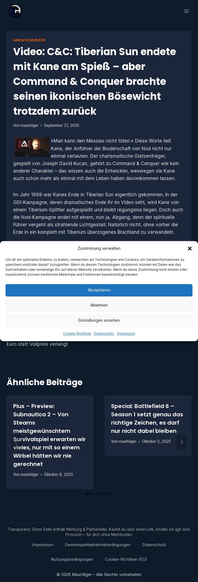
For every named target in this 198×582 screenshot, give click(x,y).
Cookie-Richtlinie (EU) (126, 559)
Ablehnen (99, 306)
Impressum (126, 334)
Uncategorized (29, 40)
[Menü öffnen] (186, 11)
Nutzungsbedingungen (72, 559)
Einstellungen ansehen (99, 321)
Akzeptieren (99, 290)
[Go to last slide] (16, 442)
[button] (190, 249)
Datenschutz (104, 334)
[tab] (88, 493)
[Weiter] (181, 442)
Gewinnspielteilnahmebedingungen (97, 544)
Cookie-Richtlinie (77, 334)
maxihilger (29, 125)
